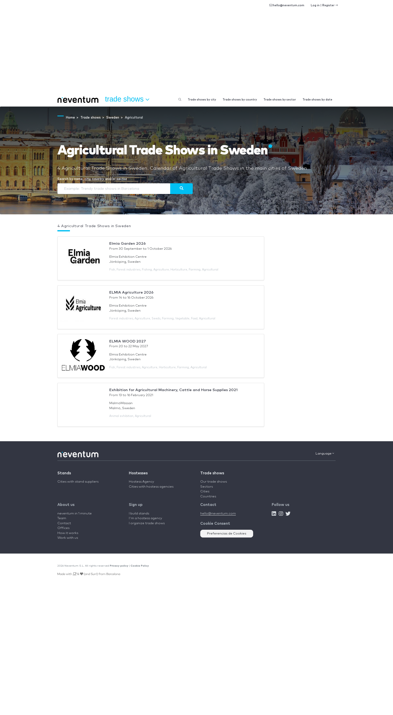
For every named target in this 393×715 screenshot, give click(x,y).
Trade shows (212, 473)
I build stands (139, 513)
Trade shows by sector (279, 99)
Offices (63, 528)
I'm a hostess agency (145, 518)
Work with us (67, 538)
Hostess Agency (141, 481)
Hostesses (138, 473)
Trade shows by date (317, 99)
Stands (64, 473)
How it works (67, 533)
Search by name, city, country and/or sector (92, 179)
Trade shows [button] (127, 99)
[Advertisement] (196, 55)
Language (325, 453)
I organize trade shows (147, 523)
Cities (204, 491)
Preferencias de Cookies (226, 533)
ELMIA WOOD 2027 (127, 341)
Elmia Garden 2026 (127, 243)
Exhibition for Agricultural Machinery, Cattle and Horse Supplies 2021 (173, 390)
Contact (64, 523)
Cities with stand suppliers (78, 481)
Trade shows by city (202, 99)
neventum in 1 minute (74, 513)
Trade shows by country (240, 99)
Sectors (206, 486)
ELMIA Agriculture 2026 (131, 292)
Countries (208, 496)
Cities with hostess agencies (151, 486)
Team (61, 518)
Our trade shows (213, 481)
